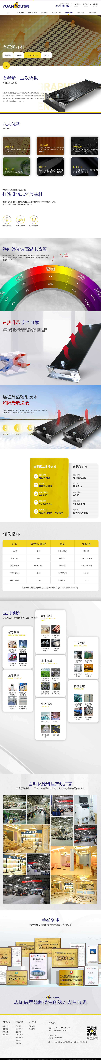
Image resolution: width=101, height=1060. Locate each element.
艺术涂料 (20, 13)
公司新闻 (32, 1026)
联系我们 (96, 5)
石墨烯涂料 (68, 13)
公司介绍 (5, 1026)
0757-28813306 (62, 6)
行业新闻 (32, 1029)
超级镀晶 (44, 13)
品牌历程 (5, 1035)
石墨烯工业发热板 (32, 55)
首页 (8, 13)
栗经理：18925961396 (56, 1038)
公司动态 (86, 5)
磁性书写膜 (56, 13)
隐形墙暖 (80, 13)
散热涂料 (19, 55)
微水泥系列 (32, 13)
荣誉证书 (5, 1032)
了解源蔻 (76, 5)
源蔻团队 (5, 1029)
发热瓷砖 (46, 55)
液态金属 (92, 13)
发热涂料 (8, 55)
